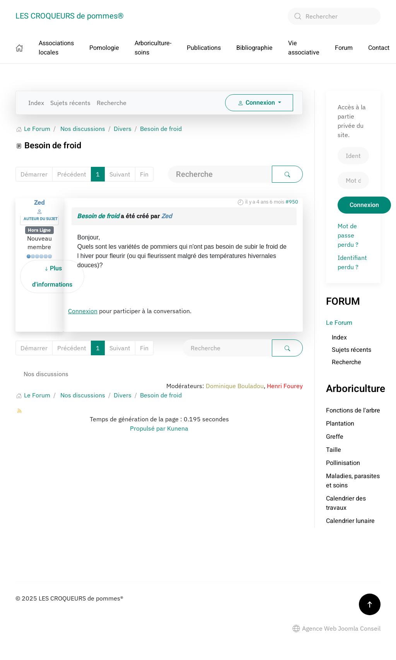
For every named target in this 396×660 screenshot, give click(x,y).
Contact (378, 48)
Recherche (111, 103)
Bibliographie (254, 48)
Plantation (340, 423)
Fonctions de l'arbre (353, 410)
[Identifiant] (353, 155)
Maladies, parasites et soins (353, 481)
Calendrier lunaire (350, 521)
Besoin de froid (98, 216)
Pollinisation (343, 463)
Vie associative (303, 48)
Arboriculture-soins (153, 48)
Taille (333, 450)
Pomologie (104, 48)
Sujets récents (70, 103)
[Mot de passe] (353, 180)
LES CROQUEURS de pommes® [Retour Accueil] (69, 16)
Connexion (82, 311)
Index (36, 103)
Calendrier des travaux (346, 503)
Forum (344, 48)
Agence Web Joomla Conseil (336, 628)
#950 (291, 202)
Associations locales (56, 48)
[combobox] (334, 16)
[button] (370, 604)
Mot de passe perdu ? (348, 235)
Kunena (177, 428)
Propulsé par (148, 428)
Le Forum (339, 322)
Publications (204, 48)
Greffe (334, 436)
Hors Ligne (39, 230)
